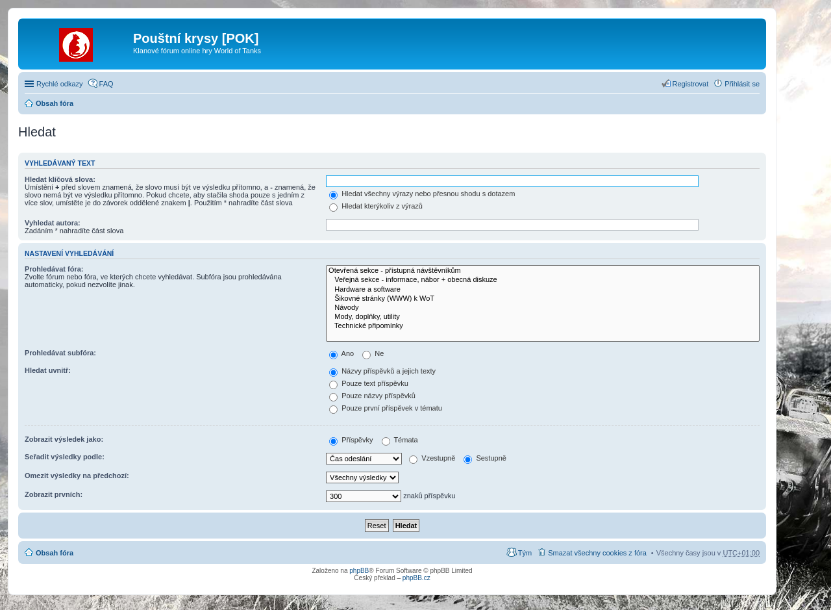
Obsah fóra (54, 103)
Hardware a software (542, 289)
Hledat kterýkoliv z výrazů (376, 206)
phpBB (359, 570)
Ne (373, 353)
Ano (341, 353)
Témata (400, 440)
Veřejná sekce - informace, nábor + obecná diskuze (542, 280)
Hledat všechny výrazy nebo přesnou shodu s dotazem (422, 193)
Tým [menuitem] (525, 553)
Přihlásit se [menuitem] (742, 84)
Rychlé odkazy (59, 84)
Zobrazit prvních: (53, 494)
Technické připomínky (542, 326)
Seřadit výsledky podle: (65, 457)
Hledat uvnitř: (48, 370)
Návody (542, 307)
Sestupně (485, 458)
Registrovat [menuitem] (691, 84)
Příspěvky (351, 440)
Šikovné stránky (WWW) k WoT (542, 298)
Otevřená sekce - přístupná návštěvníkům (542, 270)
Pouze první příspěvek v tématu (385, 408)
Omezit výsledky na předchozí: (77, 475)
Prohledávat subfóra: (60, 353)
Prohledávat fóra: (54, 269)
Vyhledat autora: (53, 223)
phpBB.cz (416, 577)
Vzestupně (432, 458)
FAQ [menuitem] (106, 84)
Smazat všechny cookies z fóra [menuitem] (597, 553)
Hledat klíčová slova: (60, 179)
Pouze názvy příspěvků (372, 396)
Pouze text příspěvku (368, 383)
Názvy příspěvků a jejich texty (382, 371)
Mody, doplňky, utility (542, 317)
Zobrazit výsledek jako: (64, 439)
